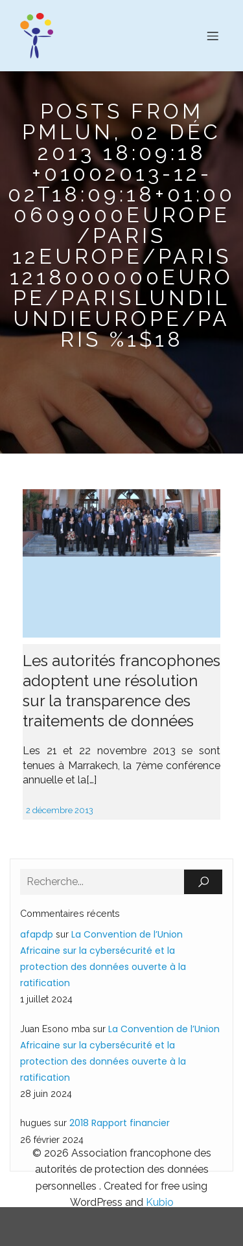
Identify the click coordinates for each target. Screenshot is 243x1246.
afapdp (36, 934)
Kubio (160, 1202)
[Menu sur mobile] (213, 36)
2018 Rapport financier (119, 1122)
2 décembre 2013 (59, 810)
